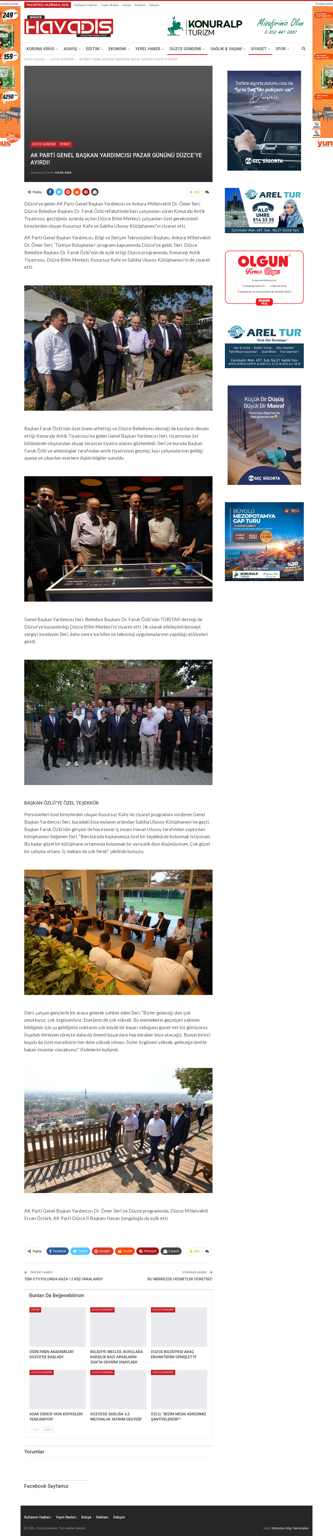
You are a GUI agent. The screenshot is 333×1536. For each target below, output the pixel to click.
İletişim (154, 5)
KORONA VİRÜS (40, 48)
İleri (48, 1429)
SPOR (281, 48)
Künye (126, 5)
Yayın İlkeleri (110, 5)
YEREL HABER (147, 48)
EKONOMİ (117, 48)
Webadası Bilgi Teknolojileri (290, 1528)
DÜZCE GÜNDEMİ (185, 48)
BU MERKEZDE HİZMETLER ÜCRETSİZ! (180, 1279)
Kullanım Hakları (86, 5)
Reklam (140, 5)
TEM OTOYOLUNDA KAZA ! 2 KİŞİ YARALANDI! (63, 1279)
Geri (35, 1429)
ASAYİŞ (70, 48)
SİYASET (258, 48)
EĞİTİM (92, 48)
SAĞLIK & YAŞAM (226, 48)
